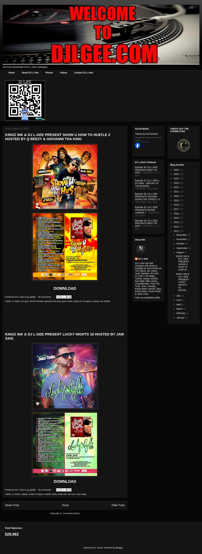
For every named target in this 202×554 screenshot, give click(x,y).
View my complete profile (147, 297)
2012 (176, 231)
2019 (176, 200)
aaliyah (24, 494)
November (181, 239)
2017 (176, 209)
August (180, 252)
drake (31, 494)
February (181, 313)
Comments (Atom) (71, 513)
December (181, 235)
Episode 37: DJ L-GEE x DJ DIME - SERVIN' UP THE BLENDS (147, 183)
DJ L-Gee (143, 259)
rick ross (71, 494)
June (179, 300)
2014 (176, 222)
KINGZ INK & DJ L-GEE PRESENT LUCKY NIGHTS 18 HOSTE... (182, 282)
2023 (176, 183)
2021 (176, 191)
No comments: (45, 297)
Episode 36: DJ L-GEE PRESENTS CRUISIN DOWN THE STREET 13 (147, 197)
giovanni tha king (53, 301)
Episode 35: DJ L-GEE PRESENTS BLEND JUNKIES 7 (146, 210)
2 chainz (16, 301)
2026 (176, 170)
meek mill (62, 494)
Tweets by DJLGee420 (146, 134)
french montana (36, 301)
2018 (176, 204)
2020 (176, 196)
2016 (176, 213)
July (178, 295)
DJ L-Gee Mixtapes (142, 142)
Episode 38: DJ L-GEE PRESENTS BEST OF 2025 (146, 170)
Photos (49, 72)
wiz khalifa (105, 301)
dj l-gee (24, 301)
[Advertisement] (65, 317)
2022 (176, 187)
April (178, 304)
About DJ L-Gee (30, 72)
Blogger (119, 547)
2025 (176, 174)
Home (11, 72)
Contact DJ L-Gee (83, 72)
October (180, 243)
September (182, 248)
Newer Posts (12, 505)
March (179, 309)
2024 (176, 178)
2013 (176, 226)
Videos (63, 72)
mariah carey (51, 494)
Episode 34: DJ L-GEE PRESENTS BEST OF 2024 (146, 223)
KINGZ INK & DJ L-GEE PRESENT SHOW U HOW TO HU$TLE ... (182, 263)
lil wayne (87, 301)
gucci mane (67, 301)
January (180, 317)
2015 (176, 218)
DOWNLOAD (65, 288)
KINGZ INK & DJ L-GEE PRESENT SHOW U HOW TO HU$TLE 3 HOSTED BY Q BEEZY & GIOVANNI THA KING (57, 137)
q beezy (95, 301)
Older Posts (118, 505)
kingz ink (78, 301)
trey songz (81, 494)
